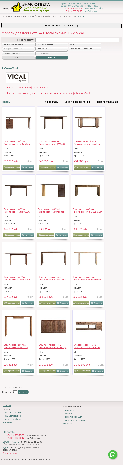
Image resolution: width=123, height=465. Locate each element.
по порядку (51, 102)
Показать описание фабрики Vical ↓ (28, 87)
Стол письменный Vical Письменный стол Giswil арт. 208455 (17, 142)
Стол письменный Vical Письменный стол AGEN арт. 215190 (52, 346)
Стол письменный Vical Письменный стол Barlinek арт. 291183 (87, 278)
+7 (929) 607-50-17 (73, 11)
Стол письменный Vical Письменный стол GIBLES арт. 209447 (87, 210)
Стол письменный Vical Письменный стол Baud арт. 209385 (17, 278)
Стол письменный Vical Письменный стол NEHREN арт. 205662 (87, 346)
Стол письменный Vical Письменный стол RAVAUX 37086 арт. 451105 (52, 142)
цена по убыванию (107, 102)
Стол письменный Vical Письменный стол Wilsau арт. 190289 (53, 278)
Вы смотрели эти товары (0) (61, 25)
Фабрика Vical (9, 68)
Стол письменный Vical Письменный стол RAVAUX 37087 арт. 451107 (17, 210)
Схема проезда (10, 453)
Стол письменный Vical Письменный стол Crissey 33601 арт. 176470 (16, 346)
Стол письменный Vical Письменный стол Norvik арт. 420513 (88, 142)
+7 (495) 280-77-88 (73, 8)
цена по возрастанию (77, 102)
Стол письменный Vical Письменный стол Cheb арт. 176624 (51, 210)
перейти (23, 392)
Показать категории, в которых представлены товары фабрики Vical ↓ (49, 93)
